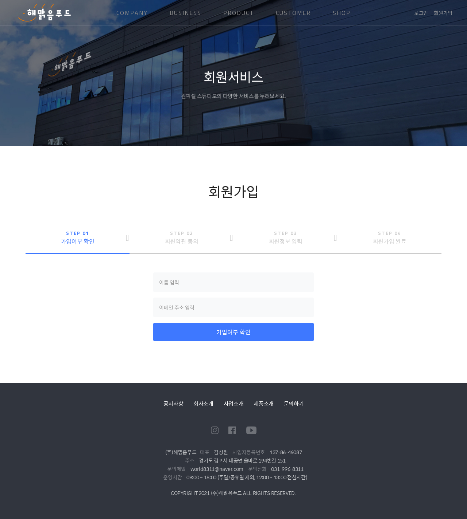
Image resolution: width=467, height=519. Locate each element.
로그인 (421, 13)
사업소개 (234, 403)
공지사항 (173, 403)
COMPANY (132, 12)
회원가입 (443, 13)
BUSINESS (185, 12)
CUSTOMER (293, 12)
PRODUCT (238, 12)
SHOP (342, 12)
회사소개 (203, 403)
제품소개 (264, 403)
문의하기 (294, 403)
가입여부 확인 (233, 332)
